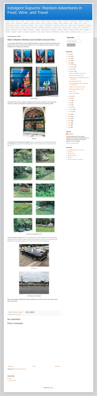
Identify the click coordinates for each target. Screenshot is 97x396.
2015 (69, 127)
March (71, 107)
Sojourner (70, 134)
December (72, 65)
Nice (60, 27)
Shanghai (86, 29)
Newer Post (11, 366)
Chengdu (8, 23)
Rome (20, 29)
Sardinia (65, 29)
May (70, 102)
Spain (19, 31)
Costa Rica (49, 23)
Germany (17, 25)
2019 (69, 118)
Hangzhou (31, 25)
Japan (70, 25)
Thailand (48, 31)
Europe (70, 23)
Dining (60, 23)
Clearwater (25, 23)
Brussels (54, 21)
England (65, 23)
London (7, 27)
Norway (64, 27)
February (71, 109)
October (71, 69)
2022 (69, 63)
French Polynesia (9, 25)
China (13, 23)
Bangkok (22, 21)
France (84, 23)
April (70, 105)
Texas (43, 31)
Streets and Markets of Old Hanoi (77, 73)
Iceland (61, 25)
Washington (73, 31)
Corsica (43, 23)
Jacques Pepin (71, 153)
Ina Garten (70, 152)
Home (34, 366)
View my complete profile (72, 143)
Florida (75, 23)
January (71, 111)
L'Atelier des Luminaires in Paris (77, 87)
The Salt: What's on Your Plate (75, 159)
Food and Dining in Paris (75, 81)
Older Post (57, 366)
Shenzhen (8, 31)
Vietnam (67, 31)
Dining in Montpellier (74, 93)
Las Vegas (88, 25)
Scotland (71, 29)
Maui (18, 27)
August (71, 96)
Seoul (81, 29)
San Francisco (45, 29)
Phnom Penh (85, 27)
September (72, 71)
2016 (69, 125)
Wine (79, 31)
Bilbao (38, 21)
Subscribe (70, 37)
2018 (69, 120)
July (70, 98)
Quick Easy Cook (72, 155)
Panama (74, 27)
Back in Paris (72, 91)
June (70, 100)
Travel (62, 31)
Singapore (14, 31)
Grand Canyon (24, 25)
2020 (69, 116)
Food (80, 23)
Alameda (7, 21)
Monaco (28, 27)
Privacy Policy (14, 29)
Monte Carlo (34, 27)
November (72, 67)
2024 (69, 58)
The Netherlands (55, 31)
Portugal (7, 29)
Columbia (32, 23)
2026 (69, 54)
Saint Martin (31, 29)
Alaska (12, 21)
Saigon (25, 29)
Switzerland (33, 31)
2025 (69, 56)
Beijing (27, 21)
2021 (69, 114)
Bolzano (48, 21)
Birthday (43, 21)
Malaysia (12, 27)
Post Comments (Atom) (20, 369)
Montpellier (41, 27)
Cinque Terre (18, 23)
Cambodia (66, 21)
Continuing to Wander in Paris (76, 89)
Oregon (69, 27)
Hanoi (36, 25)
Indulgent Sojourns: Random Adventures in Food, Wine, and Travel (44, 10)
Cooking (37, 23)
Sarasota (60, 29)
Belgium (33, 21)
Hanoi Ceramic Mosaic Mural (76, 75)
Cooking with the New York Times (76, 150)
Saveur (69, 157)
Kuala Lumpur (81, 25)
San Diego (38, 29)
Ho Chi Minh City (48, 25)
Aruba (17, 21)
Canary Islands (73, 21)
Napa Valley (48, 27)
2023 (69, 60)
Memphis (23, 27)
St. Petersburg (26, 31)
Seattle (76, 29)
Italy (66, 25)
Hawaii (41, 25)
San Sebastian (53, 29)
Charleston (87, 21)
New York (55, 27)
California (60, 21)
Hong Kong (56, 25)
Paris (79, 27)
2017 (69, 123)
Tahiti (39, 31)
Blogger (51, 387)
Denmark (55, 23)
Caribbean (80, 21)
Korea (75, 25)
